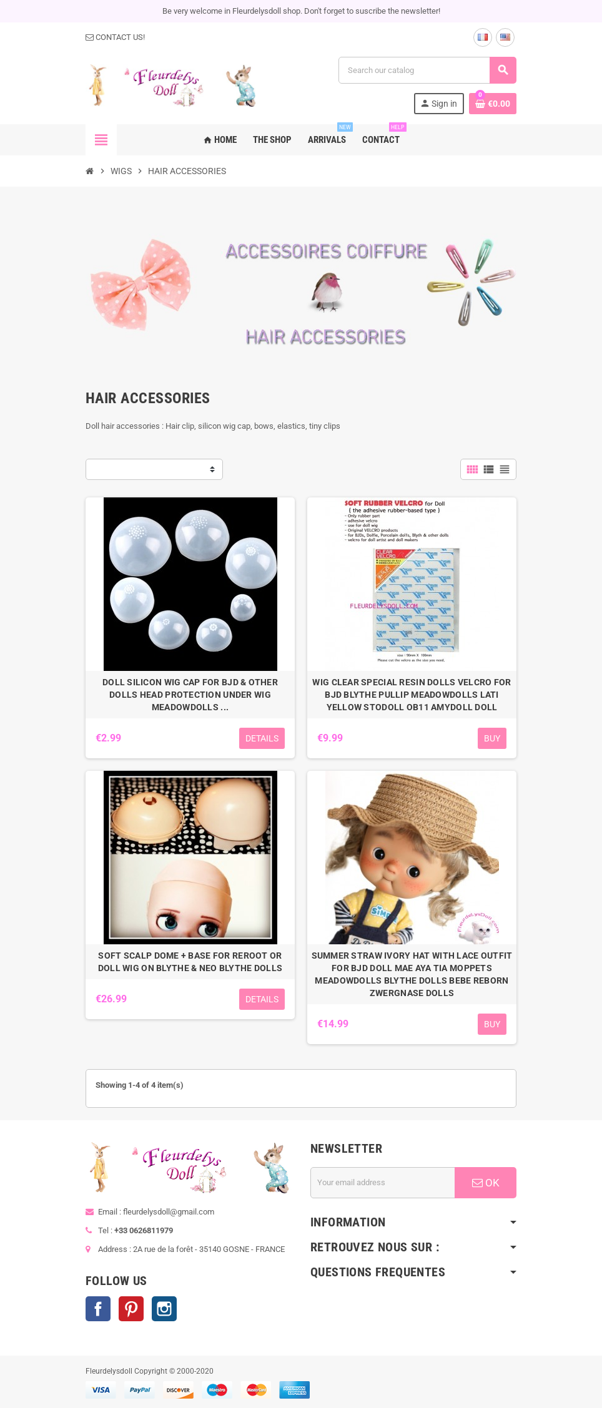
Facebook (98, 1308)
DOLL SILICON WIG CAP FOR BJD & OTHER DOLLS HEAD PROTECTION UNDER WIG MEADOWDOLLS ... (190, 694)
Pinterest (131, 1308)
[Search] (427, 70)
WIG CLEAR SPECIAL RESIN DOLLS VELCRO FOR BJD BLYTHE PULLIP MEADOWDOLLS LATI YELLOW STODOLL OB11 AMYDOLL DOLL (411, 694)
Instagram (164, 1308)
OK (486, 1182)
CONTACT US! (115, 37)
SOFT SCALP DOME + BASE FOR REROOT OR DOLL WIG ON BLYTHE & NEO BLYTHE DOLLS (190, 962)
